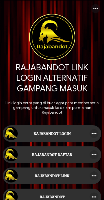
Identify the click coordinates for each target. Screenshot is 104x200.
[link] (52, 133)
